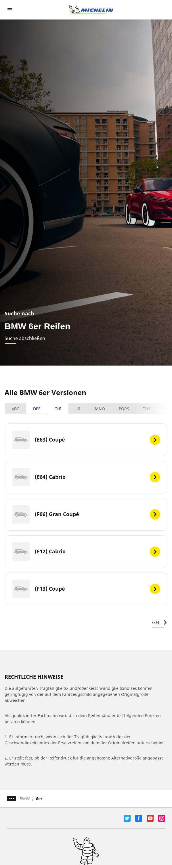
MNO (100, 408)
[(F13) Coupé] (86, 589)
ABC (15, 408)
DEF (37, 408)
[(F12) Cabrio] (86, 551)
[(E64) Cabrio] (86, 477)
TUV (146, 408)
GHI (58, 408)
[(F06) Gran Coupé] (86, 514)
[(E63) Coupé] (86, 439)
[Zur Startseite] (91, 10)
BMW (25, 798)
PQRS (124, 408)
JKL (78, 408)
